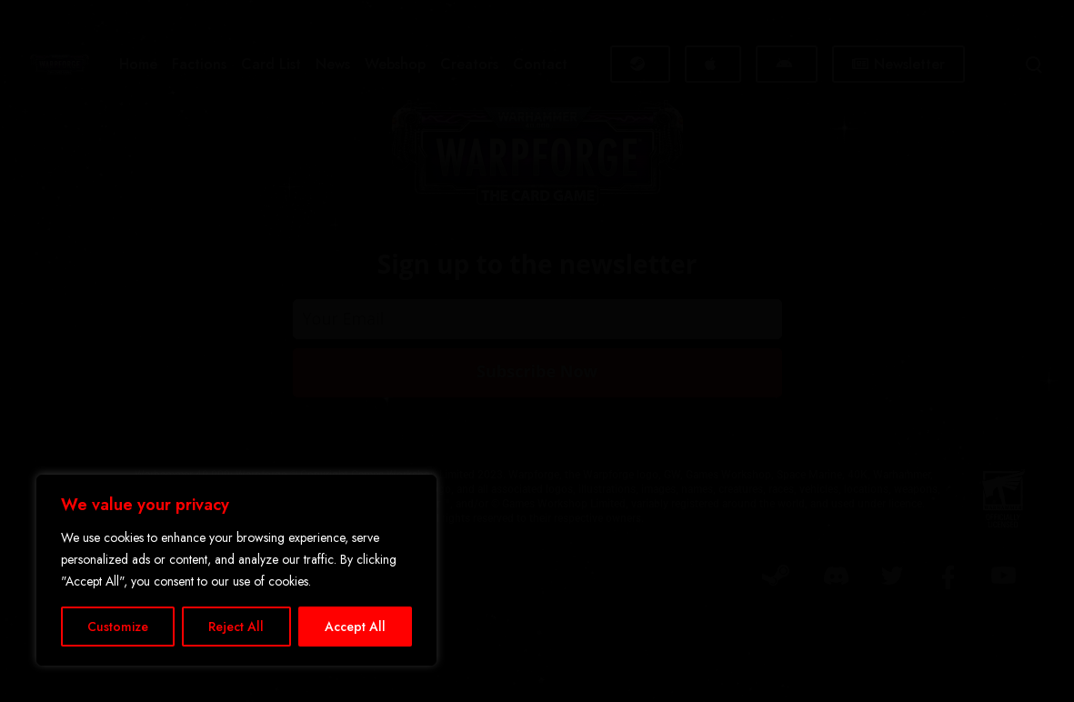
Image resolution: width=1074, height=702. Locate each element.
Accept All (355, 626)
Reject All (236, 626)
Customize (117, 626)
